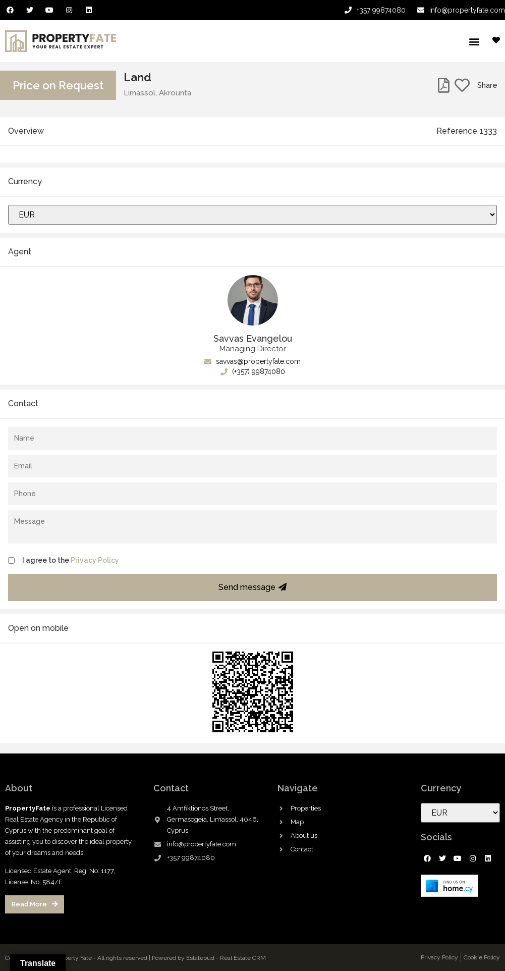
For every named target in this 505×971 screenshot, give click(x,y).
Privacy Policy (95, 560)
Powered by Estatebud (183, 957)
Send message (252, 587)
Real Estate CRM (243, 957)
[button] (474, 41)
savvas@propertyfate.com (252, 361)
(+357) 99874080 (252, 371)
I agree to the (70, 560)
